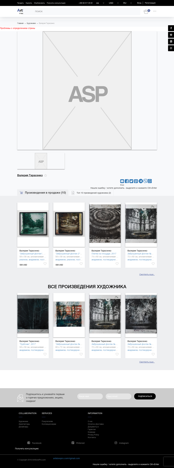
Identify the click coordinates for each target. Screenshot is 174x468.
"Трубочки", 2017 (27, 344)
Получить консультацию (56, 3)
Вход (139, 3)
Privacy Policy (93, 435)
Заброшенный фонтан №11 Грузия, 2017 (147, 344)
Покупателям (47, 421)
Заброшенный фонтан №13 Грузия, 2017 (147, 253)
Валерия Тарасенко (47, 23)
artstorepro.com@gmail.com (66, 458)
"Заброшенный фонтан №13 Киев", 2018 (74, 344)
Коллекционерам (49, 424)
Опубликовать (39, 3)
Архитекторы (24, 424)
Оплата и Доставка (96, 424)
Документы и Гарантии (93, 428)
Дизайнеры (23, 427)
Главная (20, 23)
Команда (91, 432)
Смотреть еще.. (147, 274)
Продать (20, 3)
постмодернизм (110, 259)
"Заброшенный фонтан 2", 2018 (70, 253)
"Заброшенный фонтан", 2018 (33, 253)
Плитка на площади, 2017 (104, 253)
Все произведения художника (87, 286)
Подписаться (145, 396)
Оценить (29, 3)
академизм (34, 259)
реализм (23, 259)
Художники (31, 23)
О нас (90, 421)
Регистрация (150, 3)
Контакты (92, 437)
